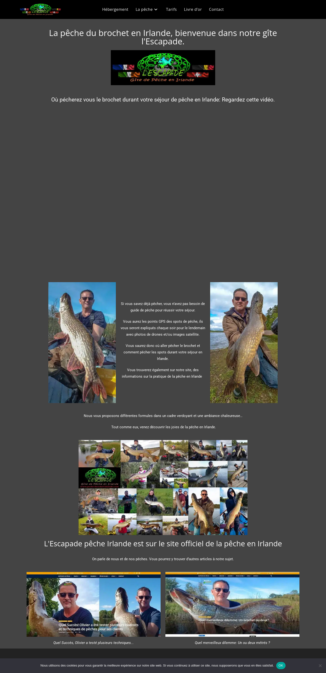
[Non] (320, 665)
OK (281, 665)
